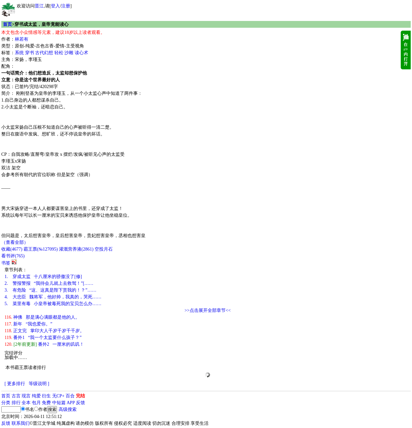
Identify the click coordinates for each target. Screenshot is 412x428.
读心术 (81, 52)
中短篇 (59, 402)
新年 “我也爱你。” (28, 324)
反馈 (80, 402)
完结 (80, 395)
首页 (7, 24)
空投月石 (104, 249)
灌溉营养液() (76, 249)
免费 (46, 402)
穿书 (29, 52)
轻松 (58, 52)
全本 (26, 402)
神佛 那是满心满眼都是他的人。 (42, 317)
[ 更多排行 (15, 383)
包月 (36, 402)
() (11, 249)
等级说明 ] (39, 383)
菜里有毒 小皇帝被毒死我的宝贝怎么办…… (53, 303)
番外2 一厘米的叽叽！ (44, 344)
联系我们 (21, 423)
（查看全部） (14, 242)
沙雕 (68, 52)
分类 (5, 402)
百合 (70, 395)
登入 (55, 6)
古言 (16, 395)
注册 (65, 6)
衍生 (46, 395)
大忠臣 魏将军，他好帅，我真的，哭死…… (53, 296)
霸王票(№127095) (40, 249)
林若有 (21, 39)
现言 (26, 395)
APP (71, 402)
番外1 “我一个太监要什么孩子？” (43, 337)
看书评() (12, 256)
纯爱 (36, 395)
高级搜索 (68, 409)
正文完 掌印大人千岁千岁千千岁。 (44, 330)
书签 (5, 263)
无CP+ (58, 395)
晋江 (39, 6)
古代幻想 (44, 52)
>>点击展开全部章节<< (207, 310)
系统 (19, 52)
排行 (16, 402)
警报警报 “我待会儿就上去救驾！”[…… (49, 283)
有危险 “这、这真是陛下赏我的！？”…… (50, 290)
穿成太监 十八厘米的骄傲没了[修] (43, 276)
